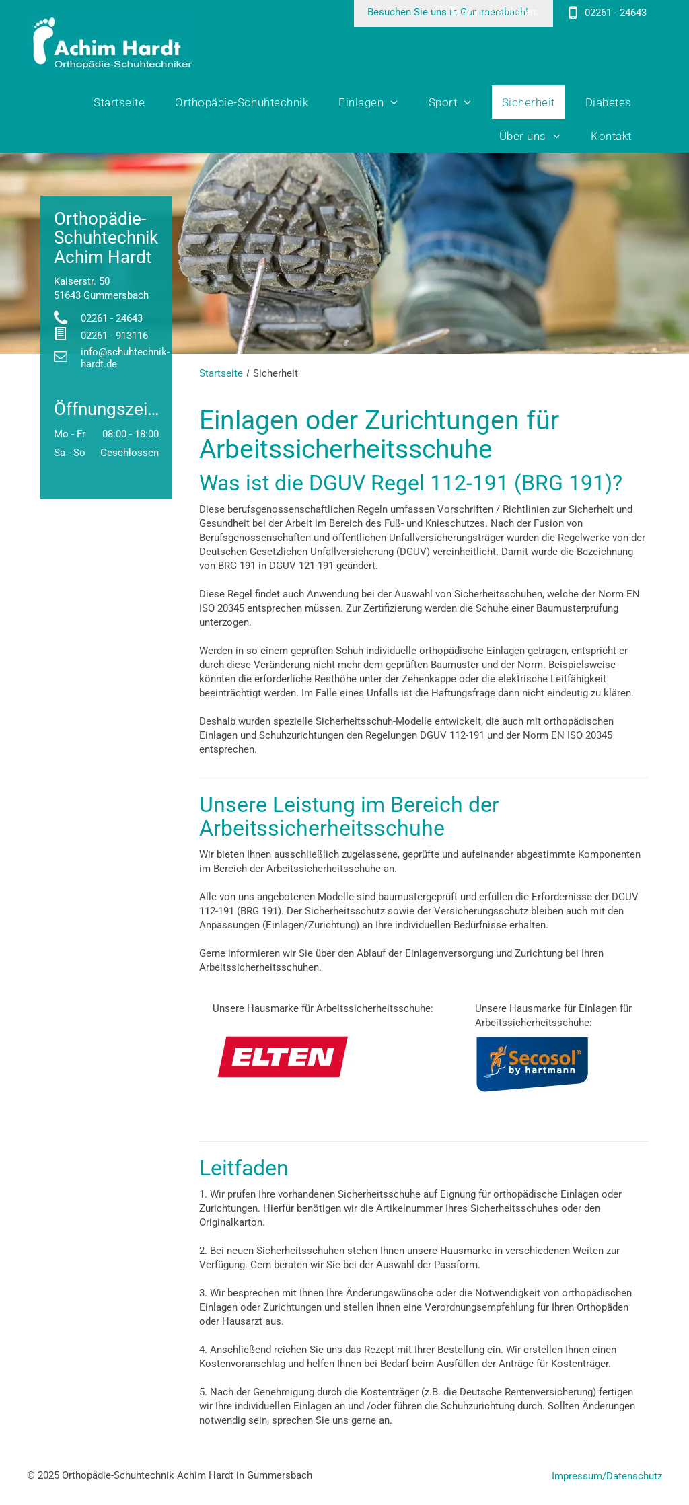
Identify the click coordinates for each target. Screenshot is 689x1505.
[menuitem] (124, 102)
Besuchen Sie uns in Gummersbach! (447, 12)
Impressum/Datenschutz (607, 1476)
